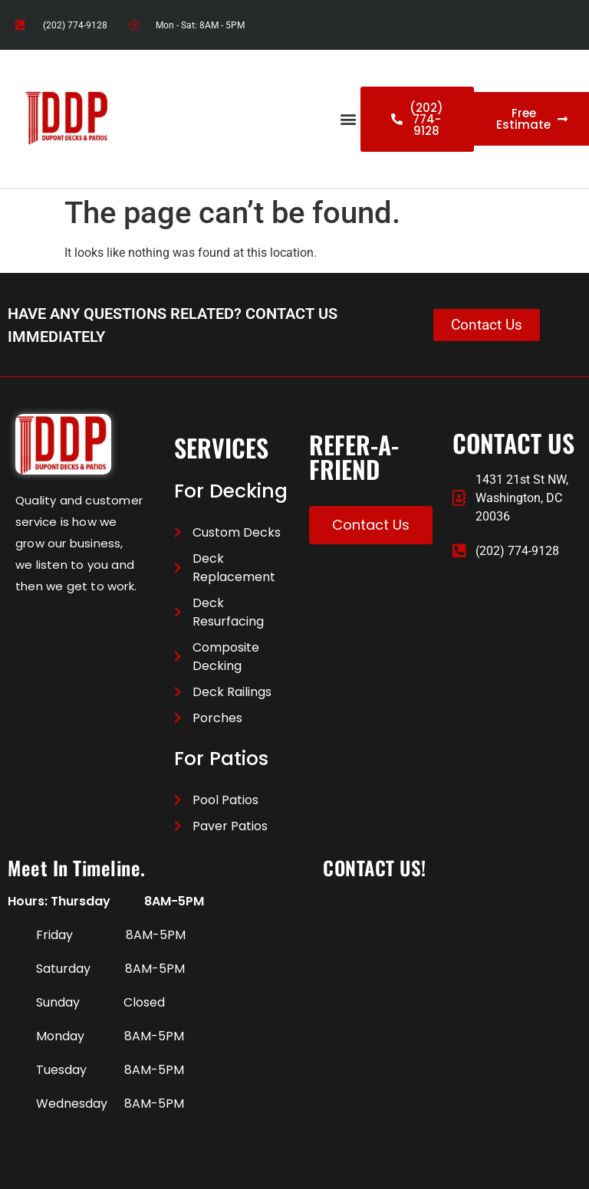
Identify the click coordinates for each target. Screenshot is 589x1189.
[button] (347, 119)
